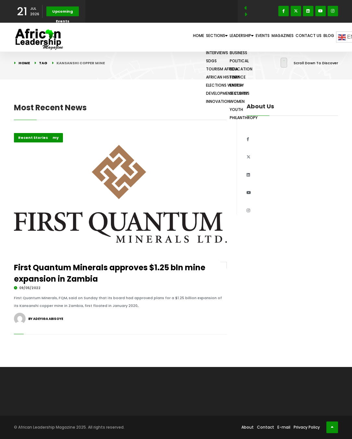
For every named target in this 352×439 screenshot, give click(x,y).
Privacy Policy (307, 427)
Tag (43, 63)
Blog (325, 37)
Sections (172, 37)
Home (145, 37)
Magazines (265, 37)
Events (237, 37)
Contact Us (298, 37)
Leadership (207, 37)
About (247, 427)
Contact (265, 427)
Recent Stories (33, 137)
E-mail (283, 427)
